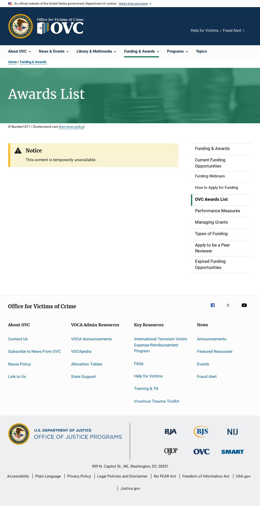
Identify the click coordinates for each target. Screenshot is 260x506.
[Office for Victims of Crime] (201, 455)
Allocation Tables (86, 363)
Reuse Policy (19, 363)
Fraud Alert (232, 30)
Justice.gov (130, 488)
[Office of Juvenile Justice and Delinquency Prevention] (170, 456)
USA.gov (243, 476)
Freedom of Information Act (206, 476)
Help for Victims (205, 30)
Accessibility (18, 476)
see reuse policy (71, 126)
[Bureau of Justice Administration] (171, 435)
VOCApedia (81, 351)
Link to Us (17, 376)
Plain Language (48, 476)
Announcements (211, 338)
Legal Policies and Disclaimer (122, 476)
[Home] (62, 26)
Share (251, 34)
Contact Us (18, 338)
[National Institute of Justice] (233, 436)
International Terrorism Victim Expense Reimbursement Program (160, 345)
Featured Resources (214, 351)
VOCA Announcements (91, 338)
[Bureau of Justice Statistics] (201, 439)
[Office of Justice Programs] (20, 26)
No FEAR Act (165, 476)
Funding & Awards (33, 62)
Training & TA (146, 388)
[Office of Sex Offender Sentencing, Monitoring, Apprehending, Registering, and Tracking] (232, 455)
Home (12, 62)
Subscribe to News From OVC (34, 351)
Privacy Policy (79, 476)
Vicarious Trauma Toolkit (156, 401)
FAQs (138, 363)
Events (203, 363)
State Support (83, 376)
